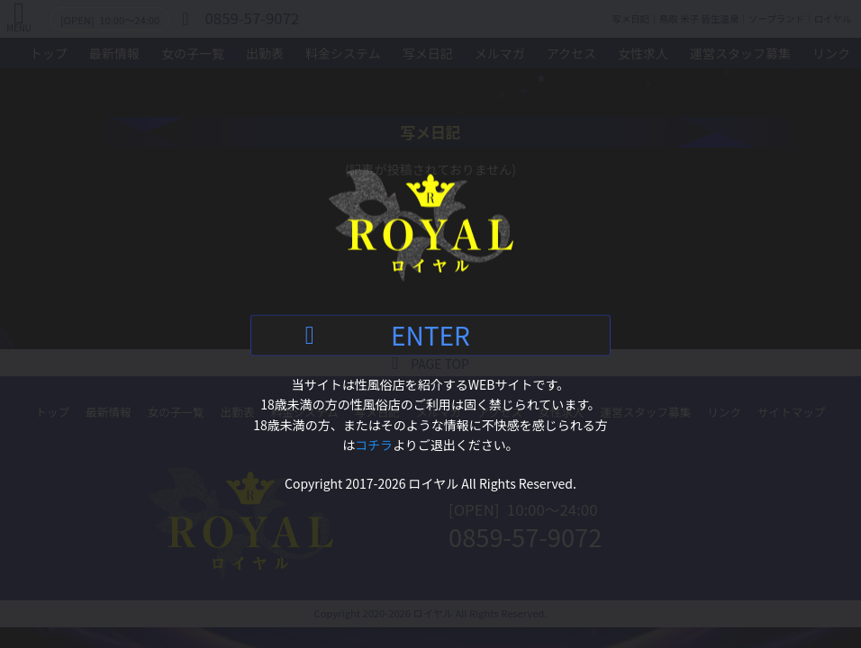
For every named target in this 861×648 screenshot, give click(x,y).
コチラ (374, 445)
